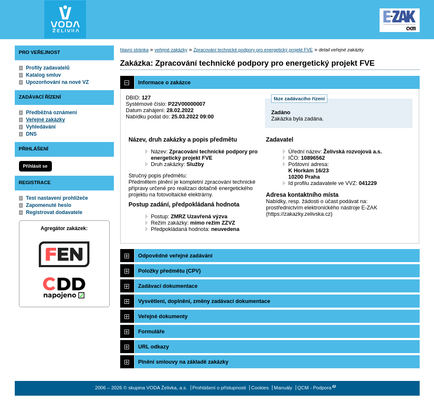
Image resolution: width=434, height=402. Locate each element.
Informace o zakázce (164, 82)
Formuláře (151, 331)
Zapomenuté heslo (48, 205)
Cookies (260, 387)
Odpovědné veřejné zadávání (175, 255)
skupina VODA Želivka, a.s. (65, 19)
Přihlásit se (35, 166)
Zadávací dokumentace (168, 286)
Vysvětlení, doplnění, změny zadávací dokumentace (204, 301)
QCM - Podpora (314, 387)
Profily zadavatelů (48, 68)
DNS (31, 134)
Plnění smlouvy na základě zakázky (183, 362)
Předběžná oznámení (51, 112)
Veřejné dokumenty (163, 316)
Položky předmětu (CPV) (169, 271)
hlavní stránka (134, 49)
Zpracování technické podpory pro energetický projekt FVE (253, 49)
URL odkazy (153, 346)
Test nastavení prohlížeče (57, 198)
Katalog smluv (43, 75)
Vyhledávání (41, 127)
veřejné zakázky (170, 49)
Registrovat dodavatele (54, 212)
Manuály (283, 387)
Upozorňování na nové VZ (57, 82)
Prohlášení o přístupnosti (219, 387)
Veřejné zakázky (45, 120)
